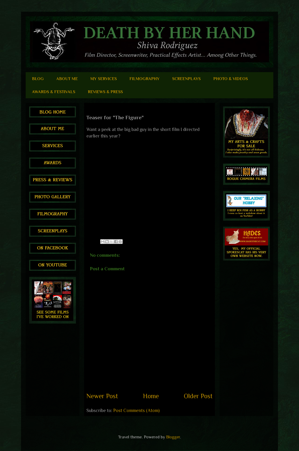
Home (151, 396)
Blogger (173, 437)
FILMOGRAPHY (144, 78)
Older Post (198, 396)
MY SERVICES (103, 78)
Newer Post (102, 396)
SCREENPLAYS (186, 78)
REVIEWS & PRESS (105, 91)
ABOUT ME (67, 78)
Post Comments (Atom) (136, 410)
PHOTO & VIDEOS (230, 78)
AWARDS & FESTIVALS (53, 91)
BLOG (38, 78)
